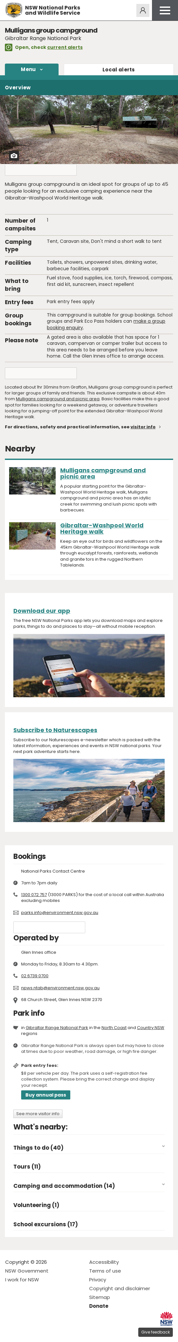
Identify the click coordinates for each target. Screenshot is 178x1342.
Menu (28, 69)
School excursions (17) (45, 1224)
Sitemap (99, 1297)
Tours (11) (27, 1167)
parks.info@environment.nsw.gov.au (59, 912)
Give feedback (155, 1332)
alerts (119, 69)
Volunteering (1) (36, 1205)
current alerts (65, 47)
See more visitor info (38, 1114)
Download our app (41, 611)
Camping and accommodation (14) (64, 1186)
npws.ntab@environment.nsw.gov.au (60, 988)
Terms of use (105, 1270)
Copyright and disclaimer (119, 1288)
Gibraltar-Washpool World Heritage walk (102, 528)
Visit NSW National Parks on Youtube (39, 1332)
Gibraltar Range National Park (57, 1028)
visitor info (143, 427)
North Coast (114, 1028)
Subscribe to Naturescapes (55, 730)
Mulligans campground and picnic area (58, 399)
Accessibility (104, 1262)
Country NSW (150, 1028)
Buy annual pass (45, 1095)
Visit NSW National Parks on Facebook (11, 1332)
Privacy (97, 1279)
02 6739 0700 (34, 976)
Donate (98, 1306)
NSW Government (26, 1270)
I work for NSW (22, 1279)
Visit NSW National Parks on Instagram (25, 1332)
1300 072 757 (34, 895)
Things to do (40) (38, 1148)
